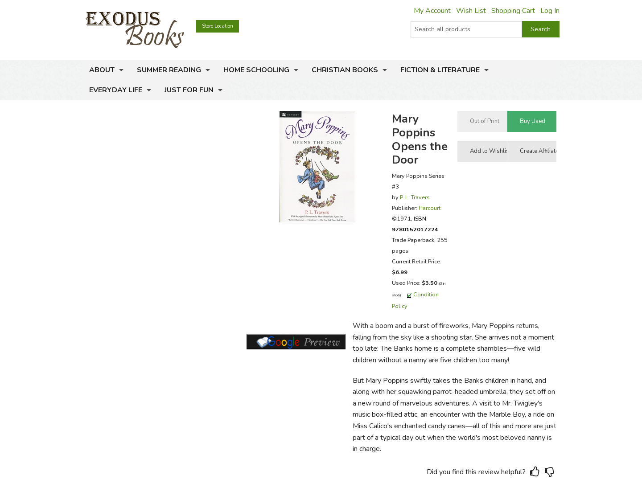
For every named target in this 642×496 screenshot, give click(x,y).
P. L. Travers (415, 197)
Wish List (471, 11)
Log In (550, 11)
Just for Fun (189, 90)
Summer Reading (169, 70)
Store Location (217, 26)
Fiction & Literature (440, 70)
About (102, 70)
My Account (432, 11)
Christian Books (345, 70)
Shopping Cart (513, 11)
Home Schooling (256, 70)
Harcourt (429, 208)
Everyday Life (115, 90)
